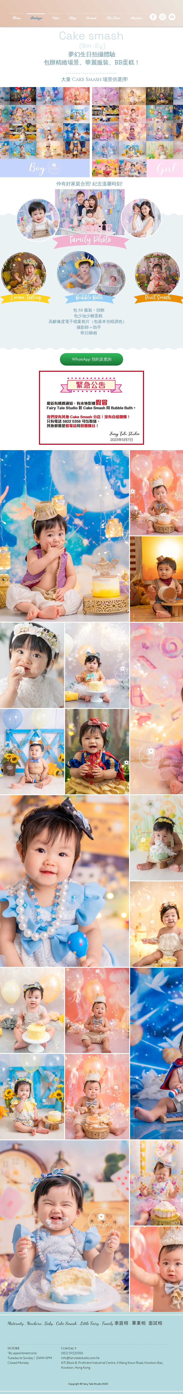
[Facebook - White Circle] (153, 16)
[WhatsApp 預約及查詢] (91, 359)
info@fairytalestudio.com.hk (80, 1358)
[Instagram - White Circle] (162, 16)
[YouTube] (172, 16)
